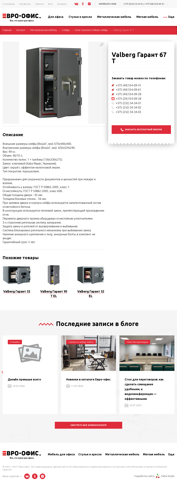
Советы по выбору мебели (81, 342)
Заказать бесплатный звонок (141, 129)
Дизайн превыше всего (24, 379)
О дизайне (15, 342)
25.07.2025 (133, 405)
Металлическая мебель (43, 30)
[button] (101, 44)
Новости (39, 4)
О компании (9, 4)
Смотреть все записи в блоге (88, 425)
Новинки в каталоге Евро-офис (88, 379)
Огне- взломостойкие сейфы (91, 30)
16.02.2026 (16, 386)
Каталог (20, 30)
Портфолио (25, 4)
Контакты (62, 4)
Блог (50, 4)
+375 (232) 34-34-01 (133, 4)
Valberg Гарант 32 (16, 291)
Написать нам (107, 4)
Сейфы (66, 30)
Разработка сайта (144, 476)
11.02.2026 (74, 386)
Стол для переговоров (137, 342)
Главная (7, 30)
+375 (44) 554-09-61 (154, 4)
